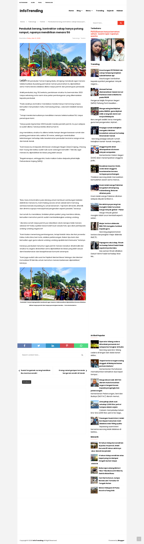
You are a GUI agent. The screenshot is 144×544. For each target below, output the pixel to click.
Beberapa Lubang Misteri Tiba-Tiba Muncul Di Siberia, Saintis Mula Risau (111, 471)
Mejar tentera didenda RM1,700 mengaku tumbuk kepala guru (110, 226)
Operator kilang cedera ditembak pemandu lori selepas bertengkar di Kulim (111, 344)
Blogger (121, 540)
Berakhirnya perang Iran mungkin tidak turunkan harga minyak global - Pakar (111, 207)
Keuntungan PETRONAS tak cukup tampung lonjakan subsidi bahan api (111, 73)
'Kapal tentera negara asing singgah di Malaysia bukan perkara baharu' (111, 363)
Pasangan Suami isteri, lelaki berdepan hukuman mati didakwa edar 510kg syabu (111, 421)
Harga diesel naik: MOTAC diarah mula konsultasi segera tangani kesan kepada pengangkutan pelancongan (106, 385)
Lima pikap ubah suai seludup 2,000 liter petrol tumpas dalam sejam (110, 404)
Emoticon (26, 382)
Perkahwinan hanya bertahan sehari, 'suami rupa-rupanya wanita (105, 33)
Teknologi (76, 38)
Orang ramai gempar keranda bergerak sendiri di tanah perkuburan (72, 373)
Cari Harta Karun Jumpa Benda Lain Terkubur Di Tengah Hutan (109, 480)
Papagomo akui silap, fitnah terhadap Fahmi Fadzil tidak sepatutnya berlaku (111, 245)
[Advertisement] (53, 180)
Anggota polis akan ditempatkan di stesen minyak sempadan (109, 149)
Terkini (83, 38)
